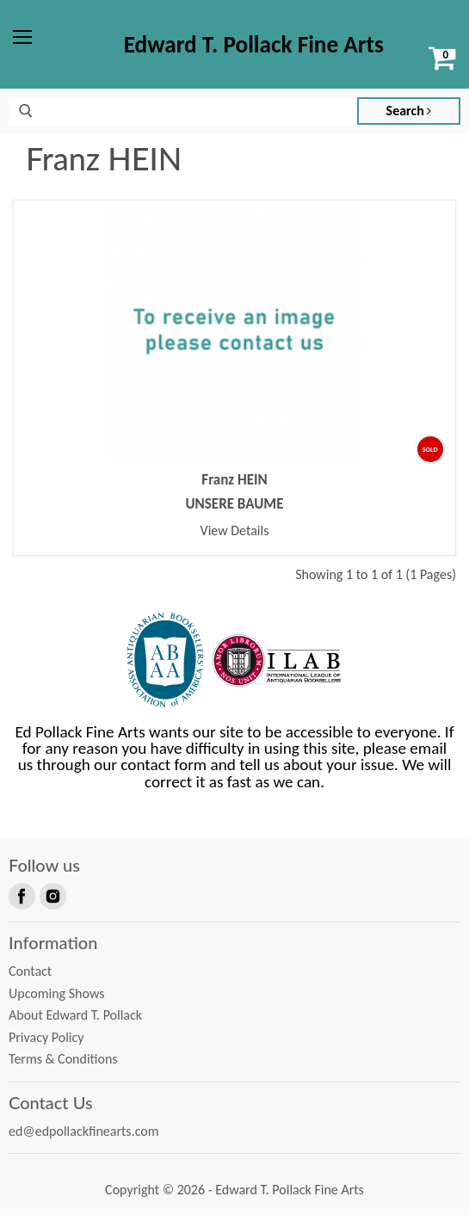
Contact (30, 971)
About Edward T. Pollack (75, 1015)
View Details (235, 530)
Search (409, 110)
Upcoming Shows (56, 993)
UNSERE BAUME (235, 504)
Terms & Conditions (63, 1059)
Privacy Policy (46, 1037)
